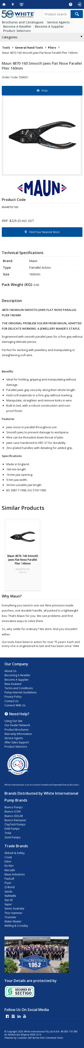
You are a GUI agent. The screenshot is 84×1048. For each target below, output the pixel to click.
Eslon (7, 861)
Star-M (8, 900)
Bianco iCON (12, 811)
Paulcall (9, 879)
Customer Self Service (28, 1037)
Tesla (7, 833)
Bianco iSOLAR (13, 816)
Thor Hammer (13, 913)
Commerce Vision (54, 1037)
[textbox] (56, 14)
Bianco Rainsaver (15, 820)
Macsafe (9, 870)
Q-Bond (9, 887)
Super (8, 904)
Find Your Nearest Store (44, 232)
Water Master (13, 921)
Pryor (7, 883)
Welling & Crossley (16, 926)
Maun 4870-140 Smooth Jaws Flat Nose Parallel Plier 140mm (22, 560)
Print (44, 91)
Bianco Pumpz (13, 807)
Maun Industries (14, 874)
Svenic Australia (14, 908)
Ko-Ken (8, 866)
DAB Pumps (11, 829)
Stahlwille (10, 896)
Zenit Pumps (12, 837)
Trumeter (10, 917)
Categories (9, 37)
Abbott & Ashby (14, 853)
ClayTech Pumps (14, 824)
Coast (8, 857)
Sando (8, 891)
